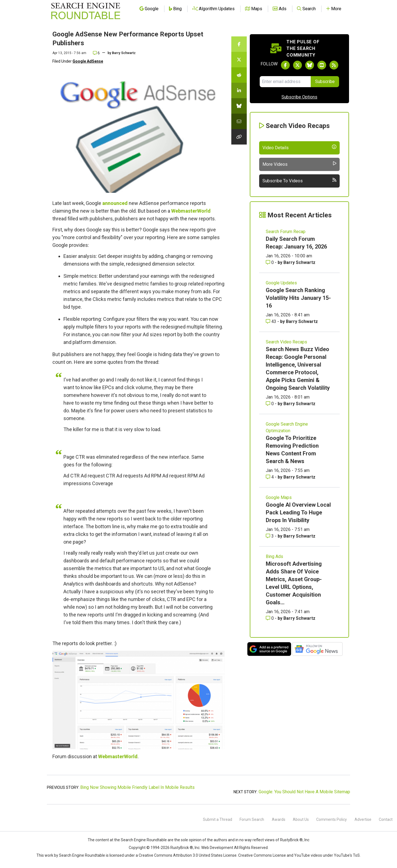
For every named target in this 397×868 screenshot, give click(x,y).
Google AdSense (88, 61)
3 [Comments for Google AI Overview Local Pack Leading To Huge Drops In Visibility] (270, 536)
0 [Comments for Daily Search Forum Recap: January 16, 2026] (270, 262)
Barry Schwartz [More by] (124, 53)
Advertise (363, 819)
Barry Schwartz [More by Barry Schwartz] (299, 262)
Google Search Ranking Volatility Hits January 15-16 (298, 298)
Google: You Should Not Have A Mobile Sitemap (304, 791)
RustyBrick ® (181, 847)
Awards (278, 819)
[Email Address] (285, 81)
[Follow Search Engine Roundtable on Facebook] (285, 65)
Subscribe (325, 81)
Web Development (217, 847)
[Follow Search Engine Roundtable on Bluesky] (309, 65)
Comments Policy (331, 819)
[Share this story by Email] (239, 121)
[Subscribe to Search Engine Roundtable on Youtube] (321, 65)
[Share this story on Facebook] (239, 44)
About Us (301, 819)
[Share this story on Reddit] (239, 75)
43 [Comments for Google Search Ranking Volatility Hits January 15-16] (271, 321)
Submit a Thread (217, 819)
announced (115, 203)
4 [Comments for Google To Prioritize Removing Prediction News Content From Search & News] (270, 477)
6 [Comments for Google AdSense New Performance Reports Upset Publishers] (96, 53)
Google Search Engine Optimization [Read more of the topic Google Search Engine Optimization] (287, 427)
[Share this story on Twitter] (239, 59)
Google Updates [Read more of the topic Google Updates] (281, 282)
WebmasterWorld (191, 211)
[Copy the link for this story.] (239, 137)
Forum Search (252, 819)
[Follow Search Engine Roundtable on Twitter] (297, 65)
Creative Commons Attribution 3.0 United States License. (188, 855)
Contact (386, 819)
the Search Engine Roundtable (141, 840)
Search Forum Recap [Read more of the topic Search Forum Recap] (285, 231)
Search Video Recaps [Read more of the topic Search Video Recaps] (286, 341)
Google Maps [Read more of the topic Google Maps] (279, 497)
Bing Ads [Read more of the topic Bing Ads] (274, 556)
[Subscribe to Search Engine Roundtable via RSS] (333, 65)
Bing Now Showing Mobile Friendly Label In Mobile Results (137, 787)
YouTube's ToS (347, 855)
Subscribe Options (299, 97)
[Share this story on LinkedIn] (239, 90)
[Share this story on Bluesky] (239, 106)
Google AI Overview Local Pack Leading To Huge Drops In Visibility (298, 512)
